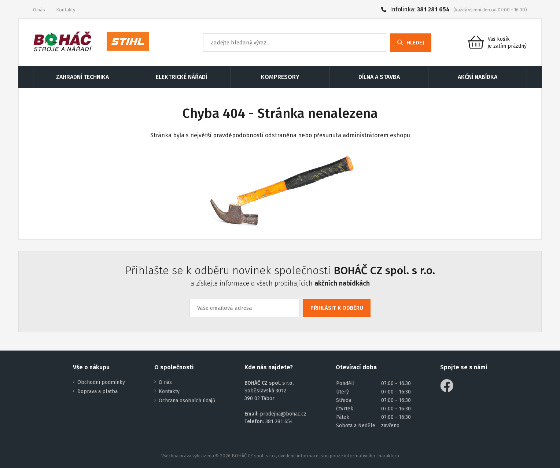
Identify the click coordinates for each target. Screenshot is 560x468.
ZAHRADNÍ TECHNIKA (82, 76)
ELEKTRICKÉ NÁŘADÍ (181, 76)
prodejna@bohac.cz (283, 414)
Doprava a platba (97, 391)
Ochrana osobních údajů (187, 401)
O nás (39, 9)
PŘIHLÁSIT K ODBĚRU (336, 308)
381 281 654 (433, 9)
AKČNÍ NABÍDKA (477, 76)
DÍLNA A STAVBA (379, 76)
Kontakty (65, 9)
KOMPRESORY (280, 76)
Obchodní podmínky (101, 382)
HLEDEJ (410, 42)
